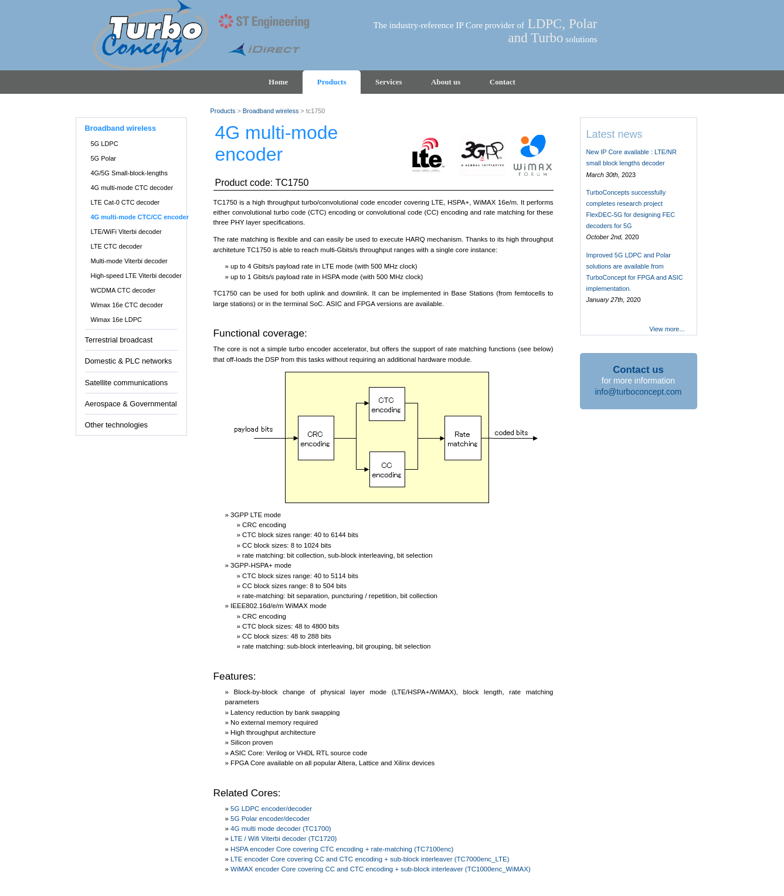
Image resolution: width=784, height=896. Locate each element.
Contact (502, 81)
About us (445, 81)
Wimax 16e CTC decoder (127, 304)
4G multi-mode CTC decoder (132, 187)
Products (332, 81)
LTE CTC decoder (116, 246)
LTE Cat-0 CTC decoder (125, 202)
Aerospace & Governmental (131, 403)
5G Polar (103, 158)
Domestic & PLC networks (128, 361)
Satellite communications (126, 382)
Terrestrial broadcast (119, 339)
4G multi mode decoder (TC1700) (280, 828)
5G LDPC (104, 143)
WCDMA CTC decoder (123, 290)
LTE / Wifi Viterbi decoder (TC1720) (283, 838)
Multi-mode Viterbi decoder (129, 260)
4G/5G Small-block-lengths (129, 173)
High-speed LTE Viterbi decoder (136, 275)
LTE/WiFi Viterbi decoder (126, 231)
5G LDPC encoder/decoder (271, 808)
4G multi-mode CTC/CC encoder (140, 216)
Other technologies (116, 424)
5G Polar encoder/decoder (270, 818)
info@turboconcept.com (638, 391)
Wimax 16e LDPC (116, 319)
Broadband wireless (121, 128)
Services (388, 81)
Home (278, 81)
